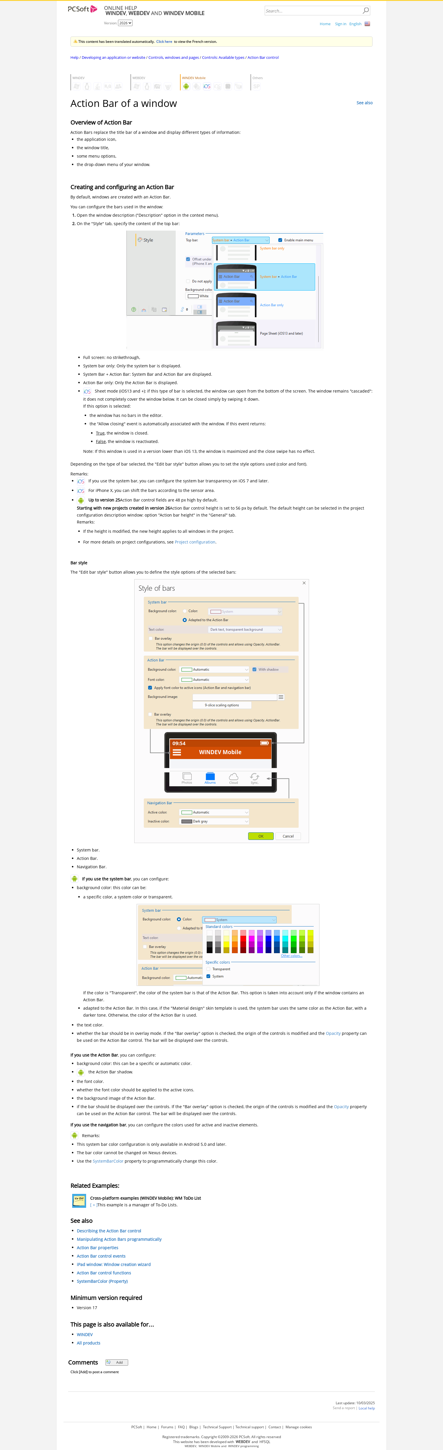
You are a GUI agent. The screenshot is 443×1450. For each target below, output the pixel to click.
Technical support (249, 1427)
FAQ (181, 1427)
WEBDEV (190, 1446)
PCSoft (136, 1427)
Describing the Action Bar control (109, 1231)
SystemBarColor (108, 1161)
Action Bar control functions (104, 1273)
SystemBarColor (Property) (102, 1281)
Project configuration (195, 542)
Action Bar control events (101, 1256)
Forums (167, 1427)
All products (88, 1343)
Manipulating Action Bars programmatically (119, 1239)
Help (74, 57)
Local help (367, 1408)
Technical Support (217, 1427)
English (355, 23)
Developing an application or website (113, 57)
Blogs (193, 1427)
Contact (274, 1427)
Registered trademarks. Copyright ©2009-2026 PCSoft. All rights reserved (221, 1436)
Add (114, 1362)
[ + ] (93, 1205)
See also (365, 102)
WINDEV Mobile (209, 1446)
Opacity (333, 1033)
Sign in (340, 23)
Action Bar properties (97, 1247)
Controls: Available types (223, 57)
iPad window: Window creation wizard (114, 1264)
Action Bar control (263, 57)
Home (325, 23)
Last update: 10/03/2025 (355, 1402)
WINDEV (84, 1334)
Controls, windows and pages (173, 57)
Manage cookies (299, 1427)
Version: (111, 23)
